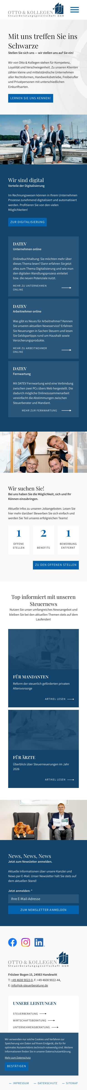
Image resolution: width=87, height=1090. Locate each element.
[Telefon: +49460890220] (22, 980)
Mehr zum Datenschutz (18, 1057)
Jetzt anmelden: (20, 891)
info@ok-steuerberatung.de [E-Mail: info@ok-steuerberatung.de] (29, 985)
